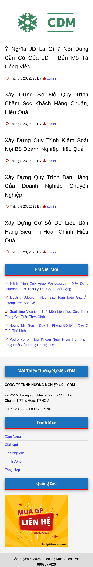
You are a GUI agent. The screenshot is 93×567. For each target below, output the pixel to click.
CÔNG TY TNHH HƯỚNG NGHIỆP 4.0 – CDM (40, 385)
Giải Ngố (11, 445)
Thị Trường (13, 461)
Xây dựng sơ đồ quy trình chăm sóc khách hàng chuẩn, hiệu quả (46, 103)
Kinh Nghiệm (14, 453)
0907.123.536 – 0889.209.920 (27, 409)
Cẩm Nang (13, 436)
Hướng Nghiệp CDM (46, 22)
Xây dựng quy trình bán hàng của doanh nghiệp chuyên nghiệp (46, 186)
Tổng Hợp (12, 470)
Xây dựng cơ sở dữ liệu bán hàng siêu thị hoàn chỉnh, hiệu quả (46, 232)
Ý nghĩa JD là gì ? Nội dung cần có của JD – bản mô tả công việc (46, 58)
